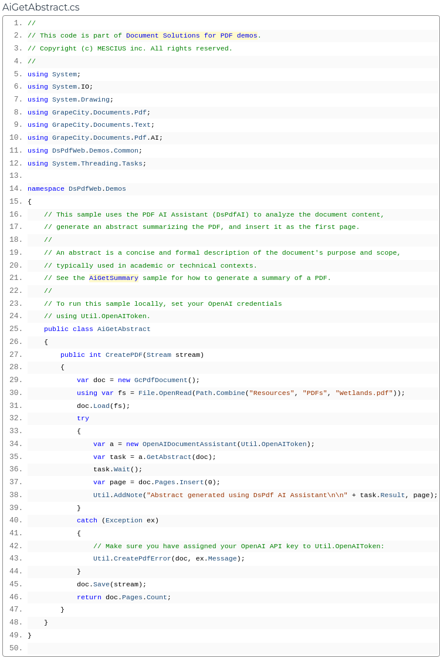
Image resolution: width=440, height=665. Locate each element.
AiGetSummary (113, 278)
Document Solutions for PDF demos (192, 36)
